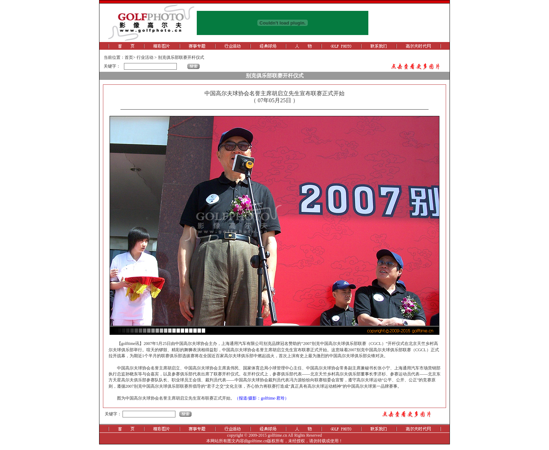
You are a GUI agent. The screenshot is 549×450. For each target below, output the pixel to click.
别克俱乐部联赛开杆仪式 (181, 57)
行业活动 (145, 57)
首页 (129, 57)
